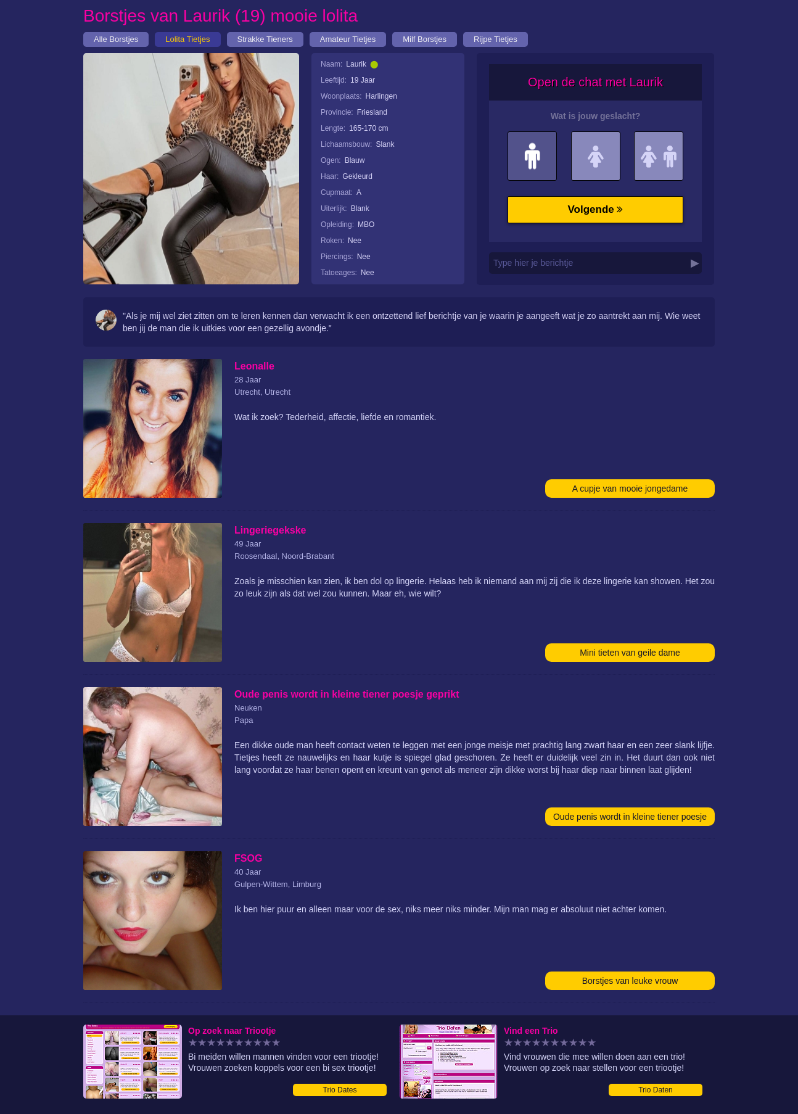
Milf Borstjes (424, 39)
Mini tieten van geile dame (630, 653)
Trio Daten (655, 1090)
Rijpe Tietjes (495, 39)
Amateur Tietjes (348, 39)
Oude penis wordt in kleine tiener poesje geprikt (630, 819)
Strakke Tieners (265, 39)
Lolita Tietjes (187, 39)
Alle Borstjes (116, 39)
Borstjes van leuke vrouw (630, 981)
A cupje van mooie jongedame (630, 488)
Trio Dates (340, 1090)
